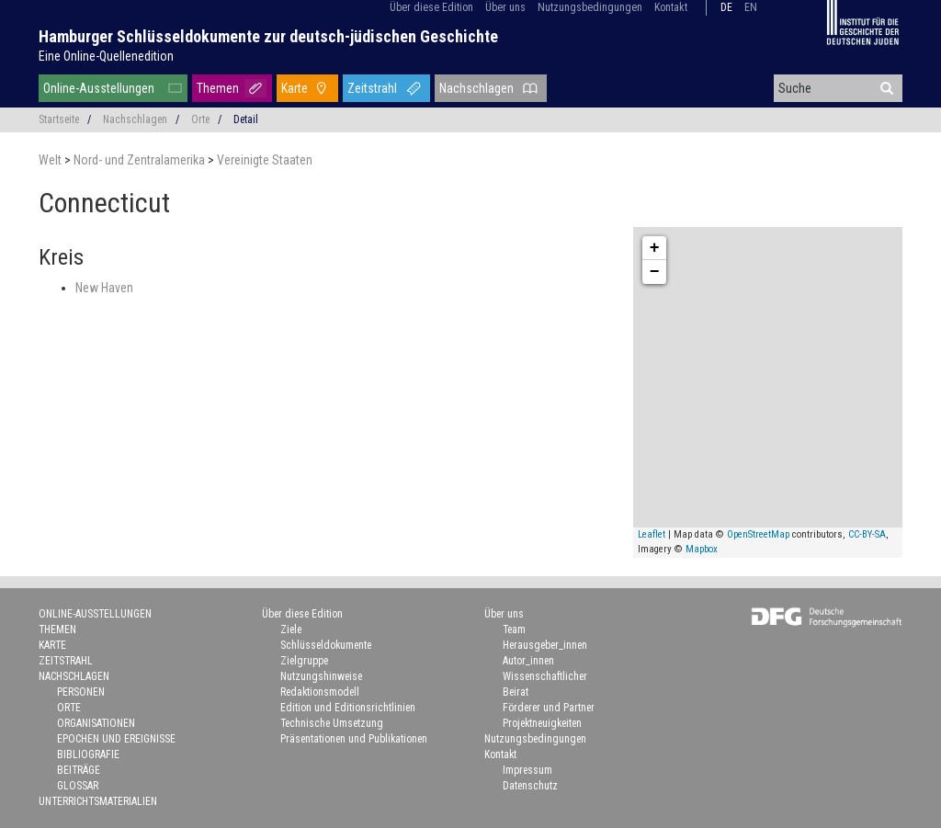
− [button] (655, 272)
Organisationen (96, 723)
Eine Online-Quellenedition (106, 56)
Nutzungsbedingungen (590, 7)
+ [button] (655, 248)
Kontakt (670, 7)
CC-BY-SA (867, 534)
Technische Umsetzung (331, 723)
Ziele (290, 629)
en (750, 7)
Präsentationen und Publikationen (353, 738)
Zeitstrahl (372, 88)
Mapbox (702, 549)
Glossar (77, 785)
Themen (218, 88)
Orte (200, 119)
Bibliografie (88, 754)
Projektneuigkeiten (542, 723)
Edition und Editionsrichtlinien (347, 707)
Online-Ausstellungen (98, 88)
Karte (294, 88)
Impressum (527, 770)
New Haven (104, 287)
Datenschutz (530, 785)
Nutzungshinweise (321, 676)
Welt (51, 160)
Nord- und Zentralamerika (141, 160)
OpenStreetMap (758, 534)
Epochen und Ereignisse (116, 738)
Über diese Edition (431, 7)
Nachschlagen (476, 88)
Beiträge (78, 770)
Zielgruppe (304, 660)
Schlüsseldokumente (325, 645)
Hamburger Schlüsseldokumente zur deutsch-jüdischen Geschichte (268, 36)
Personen (81, 692)
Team (514, 629)
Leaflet (651, 534)
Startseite (59, 119)
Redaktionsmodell (319, 692)
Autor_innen (528, 660)
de (726, 7)
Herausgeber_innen (545, 645)
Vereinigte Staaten (264, 160)
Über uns (505, 7)
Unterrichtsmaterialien (98, 801)
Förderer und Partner (549, 707)
